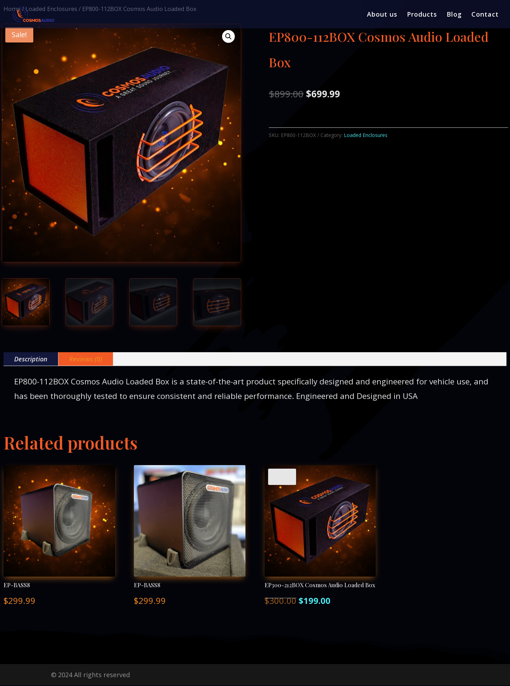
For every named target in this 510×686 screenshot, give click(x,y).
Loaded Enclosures (365, 135)
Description (30, 359)
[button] (228, 36)
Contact (485, 15)
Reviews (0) (85, 359)
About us (382, 15)
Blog (454, 15)
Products (422, 15)
